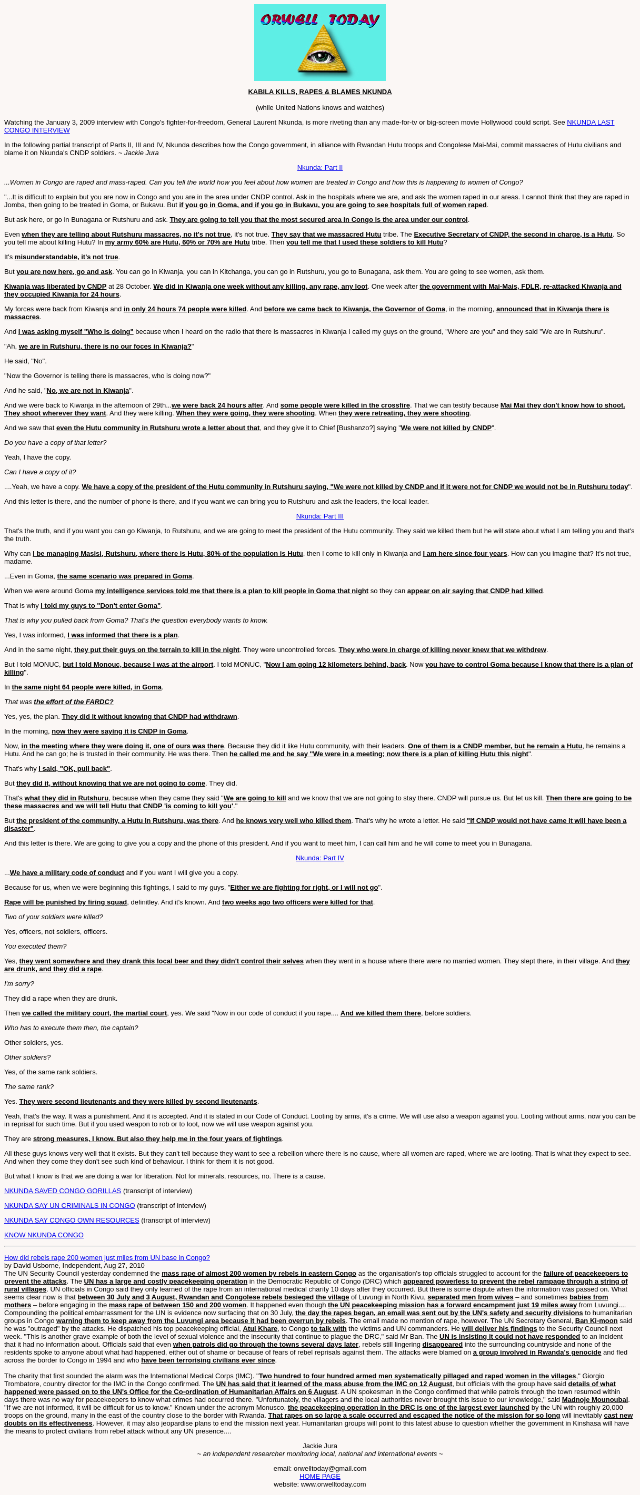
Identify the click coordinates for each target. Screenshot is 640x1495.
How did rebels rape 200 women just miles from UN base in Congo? (107, 1258)
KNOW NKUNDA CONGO (44, 1235)
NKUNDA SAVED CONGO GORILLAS (62, 1191)
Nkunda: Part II (320, 167)
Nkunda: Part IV (320, 858)
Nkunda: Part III (320, 516)
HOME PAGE (320, 1476)
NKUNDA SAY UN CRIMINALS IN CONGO (69, 1205)
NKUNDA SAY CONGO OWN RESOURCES (71, 1220)
